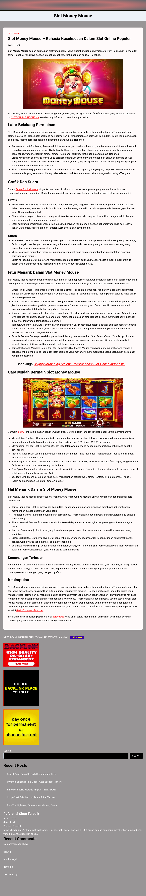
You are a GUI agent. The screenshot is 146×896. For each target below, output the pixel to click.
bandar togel (10, 859)
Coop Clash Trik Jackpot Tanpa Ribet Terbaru (31, 797)
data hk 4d (9, 822)
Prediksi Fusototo (12, 826)
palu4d (7, 851)
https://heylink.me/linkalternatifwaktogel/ (25, 830)
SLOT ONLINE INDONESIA (25, 117)
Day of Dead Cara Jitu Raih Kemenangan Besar (32, 774)
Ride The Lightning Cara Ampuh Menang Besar (32, 805)
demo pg (8, 866)
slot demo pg (10, 874)
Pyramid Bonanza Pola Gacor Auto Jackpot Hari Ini (34, 781)
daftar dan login (72, 830)
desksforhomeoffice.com (29, 610)
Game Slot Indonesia (27, 189)
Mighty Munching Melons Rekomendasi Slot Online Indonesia (79, 364)
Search (7, 750)
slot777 (22, 431)
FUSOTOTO (9, 818)
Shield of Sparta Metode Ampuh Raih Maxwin (31, 789)
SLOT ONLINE (13, 33)
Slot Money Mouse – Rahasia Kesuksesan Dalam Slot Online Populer (69, 38)
